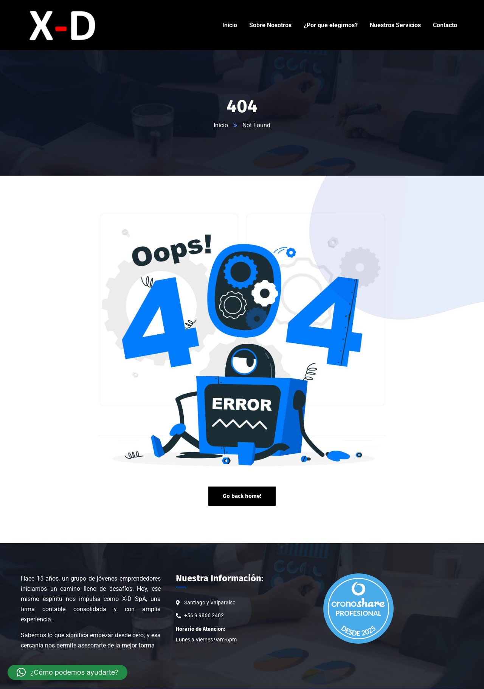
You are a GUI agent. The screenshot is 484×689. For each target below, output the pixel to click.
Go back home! (242, 496)
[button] (67, 672)
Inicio (221, 125)
